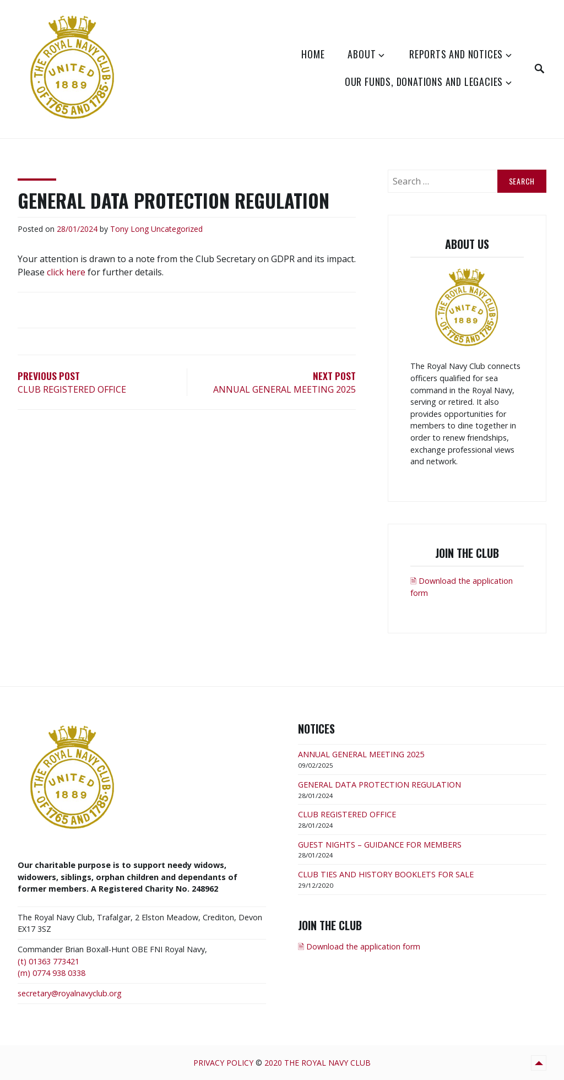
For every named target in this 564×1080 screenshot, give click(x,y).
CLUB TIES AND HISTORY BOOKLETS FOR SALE (386, 874)
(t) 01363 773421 (48, 961)
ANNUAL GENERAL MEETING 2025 (361, 754)
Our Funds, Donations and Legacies (424, 81)
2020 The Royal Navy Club (317, 1062)
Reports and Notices (456, 54)
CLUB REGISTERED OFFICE (347, 814)
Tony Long (129, 229)
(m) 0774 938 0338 (51, 973)
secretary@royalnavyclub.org (70, 993)
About (362, 54)
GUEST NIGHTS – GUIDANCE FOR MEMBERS (380, 844)
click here (66, 272)
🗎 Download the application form (359, 946)
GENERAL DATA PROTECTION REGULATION (379, 784)
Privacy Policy (223, 1062)
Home (312, 54)
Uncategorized (177, 229)
